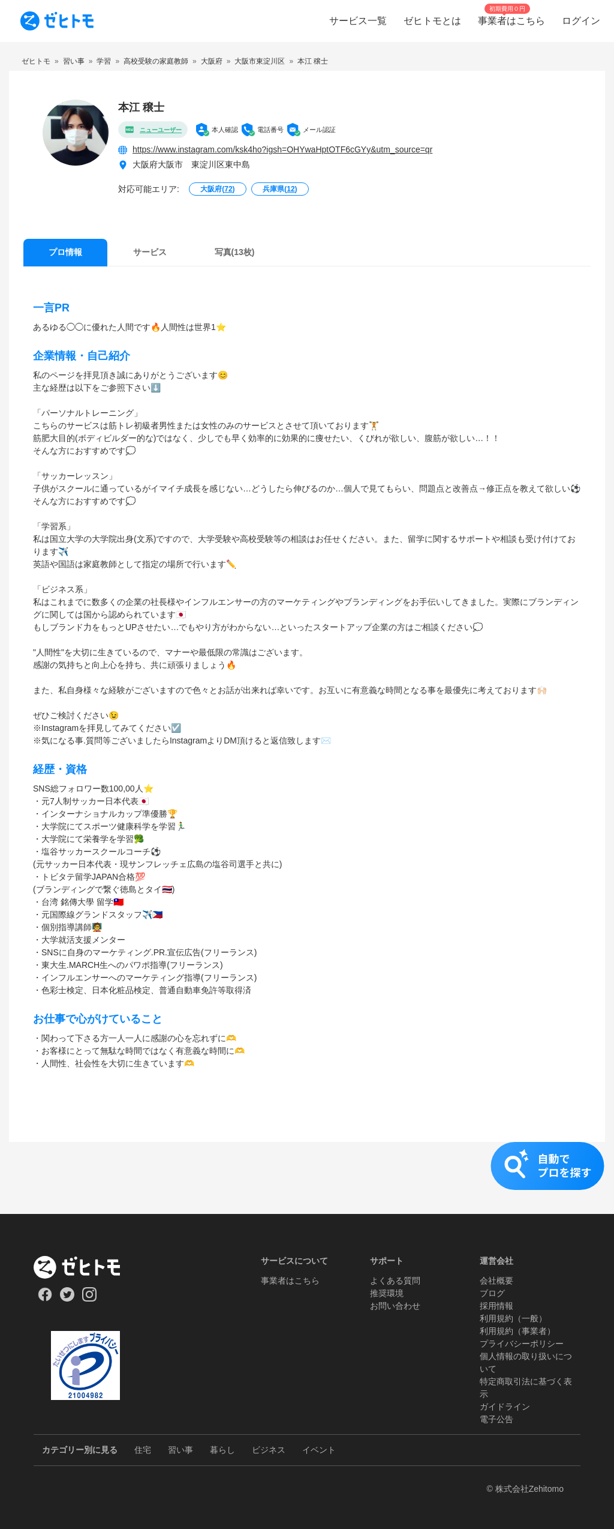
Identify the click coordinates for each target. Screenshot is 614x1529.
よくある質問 (395, 1280)
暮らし (222, 1450)
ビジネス (268, 1450)
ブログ (492, 1293)
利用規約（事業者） (517, 1331)
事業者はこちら (290, 1280)
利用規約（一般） (513, 1318)
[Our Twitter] (67, 1298)
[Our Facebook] (45, 1298)
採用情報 (496, 1306)
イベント (319, 1450)
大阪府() (217, 189)
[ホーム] (85, 1267)
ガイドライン (505, 1406)
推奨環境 (387, 1293)
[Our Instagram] (90, 1298)
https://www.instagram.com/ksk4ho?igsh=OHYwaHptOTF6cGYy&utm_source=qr (282, 149)
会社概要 (496, 1280)
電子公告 (496, 1419)
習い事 (180, 1450)
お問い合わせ (395, 1306)
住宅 (142, 1450)
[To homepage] (57, 21)
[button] (307, 1178)
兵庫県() (280, 189)
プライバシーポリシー (522, 1343)
